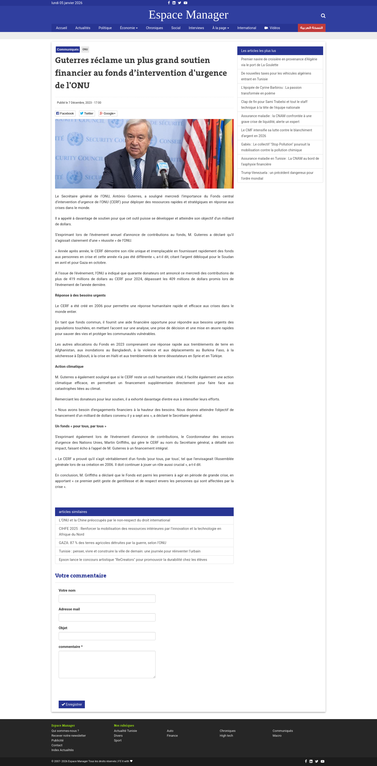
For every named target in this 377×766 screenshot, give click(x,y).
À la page (220, 28)
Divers (118, 735)
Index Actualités (62, 750)
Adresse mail (69, 609)
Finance (172, 735)
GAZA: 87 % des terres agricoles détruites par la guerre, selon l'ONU (112, 543)
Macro (277, 735)
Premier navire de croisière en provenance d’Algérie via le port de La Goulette (279, 62)
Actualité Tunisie (125, 731)
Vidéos (272, 28)
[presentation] (95, 691)
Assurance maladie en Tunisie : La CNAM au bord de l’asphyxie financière (280, 161)
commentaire (71, 647)
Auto (170, 731)
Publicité (57, 740)
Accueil (61, 28)
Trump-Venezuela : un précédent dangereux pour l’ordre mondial (277, 175)
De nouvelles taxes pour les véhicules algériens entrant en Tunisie (276, 76)
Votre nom (67, 590)
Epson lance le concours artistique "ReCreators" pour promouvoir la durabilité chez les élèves (133, 559)
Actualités (82, 28)
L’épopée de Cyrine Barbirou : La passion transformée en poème (271, 90)
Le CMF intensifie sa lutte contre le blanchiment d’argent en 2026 (276, 133)
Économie (129, 28)
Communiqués (68, 49)
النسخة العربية (311, 28)
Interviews (196, 28)
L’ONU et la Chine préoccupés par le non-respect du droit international (114, 520)
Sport (117, 740)
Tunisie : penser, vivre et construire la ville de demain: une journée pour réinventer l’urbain (130, 551)
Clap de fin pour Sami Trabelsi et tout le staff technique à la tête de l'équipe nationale (274, 104)
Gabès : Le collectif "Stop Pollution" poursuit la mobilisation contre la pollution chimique (275, 147)
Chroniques (154, 28)
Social (176, 28)
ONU (85, 49)
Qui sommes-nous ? (65, 731)
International (246, 28)
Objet (63, 628)
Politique (105, 28)
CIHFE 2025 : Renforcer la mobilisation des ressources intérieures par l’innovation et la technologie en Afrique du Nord (140, 531)
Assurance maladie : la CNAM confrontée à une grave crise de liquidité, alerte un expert (276, 119)
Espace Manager (188, 14)
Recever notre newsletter (68, 735)
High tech (226, 735)
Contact (56, 745)
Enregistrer (72, 704)
